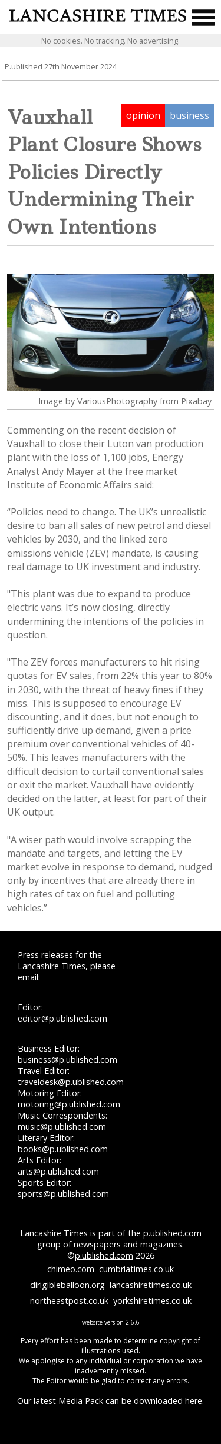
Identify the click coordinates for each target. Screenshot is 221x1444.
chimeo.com (70, 1269)
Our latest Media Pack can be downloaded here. (110, 1400)
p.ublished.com (104, 1255)
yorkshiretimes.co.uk (152, 1300)
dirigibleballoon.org (67, 1284)
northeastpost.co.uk (69, 1300)
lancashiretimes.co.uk (151, 1284)
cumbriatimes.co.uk (136, 1269)
